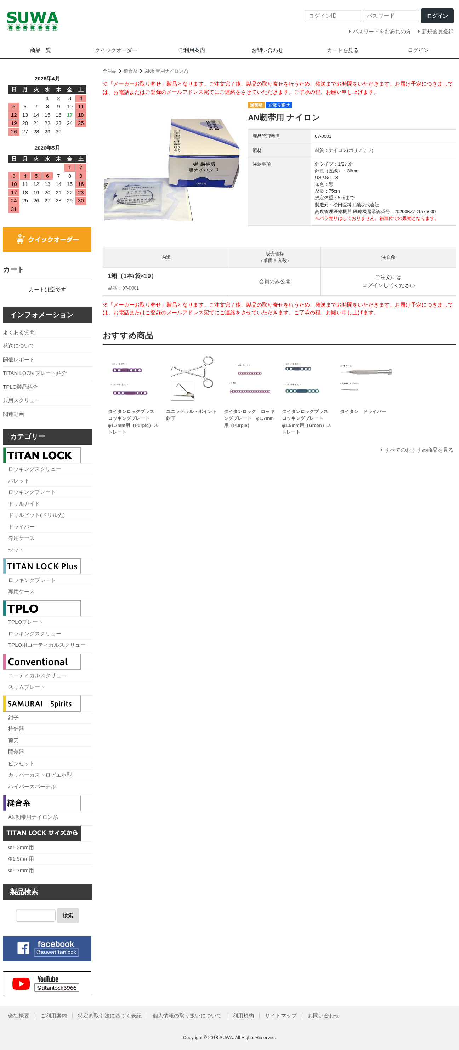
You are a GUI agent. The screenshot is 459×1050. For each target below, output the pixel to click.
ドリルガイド (24, 504)
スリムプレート (26, 687)
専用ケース (21, 538)
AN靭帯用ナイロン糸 (166, 71)
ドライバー (21, 527)
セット (16, 550)
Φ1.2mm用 (21, 847)
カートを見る (343, 50)
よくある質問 (19, 332)
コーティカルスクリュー (37, 675)
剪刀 (13, 740)
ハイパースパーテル (32, 786)
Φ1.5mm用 (21, 859)
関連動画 (13, 414)
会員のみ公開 (275, 281)
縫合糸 (130, 71)
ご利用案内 (191, 50)
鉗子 (13, 717)
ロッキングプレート (32, 492)
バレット (18, 481)
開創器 (16, 752)
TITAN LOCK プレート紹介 (35, 373)
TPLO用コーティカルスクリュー (47, 645)
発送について (19, 346)
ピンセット (21, 763)
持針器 (16, 729)
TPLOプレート (25, 622)
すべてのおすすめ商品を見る (419, 450)
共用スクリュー (21, 400)
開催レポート (19, 359)
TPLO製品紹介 (20, 387)
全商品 (110, 71)
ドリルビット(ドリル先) (36, 515)
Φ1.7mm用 (21, 870)
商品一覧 (40, 50)
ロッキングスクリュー (34, 469)
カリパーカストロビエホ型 (40, 775)
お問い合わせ (267, 50)
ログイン (418, 50)
